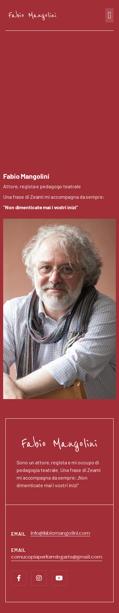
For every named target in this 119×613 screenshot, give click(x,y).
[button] (109, 15)
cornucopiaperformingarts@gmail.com (56, 557)
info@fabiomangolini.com (60, 533)
